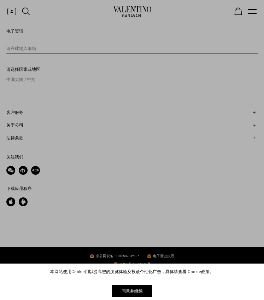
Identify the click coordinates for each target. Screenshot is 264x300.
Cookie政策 (199, 271)
